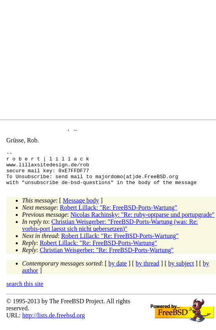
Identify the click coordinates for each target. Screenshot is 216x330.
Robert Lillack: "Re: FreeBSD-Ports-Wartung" (118, 214)
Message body (81, 207)
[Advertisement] (111, 61)
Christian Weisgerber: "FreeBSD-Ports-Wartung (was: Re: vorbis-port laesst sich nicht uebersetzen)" (110, 232)
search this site (24, 291)
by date (118, 270)
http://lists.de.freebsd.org (53, 322)
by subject (181, 270)
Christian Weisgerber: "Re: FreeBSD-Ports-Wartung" (107, 257)
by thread (147, 270)
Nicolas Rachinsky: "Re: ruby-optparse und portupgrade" (142, 221)
